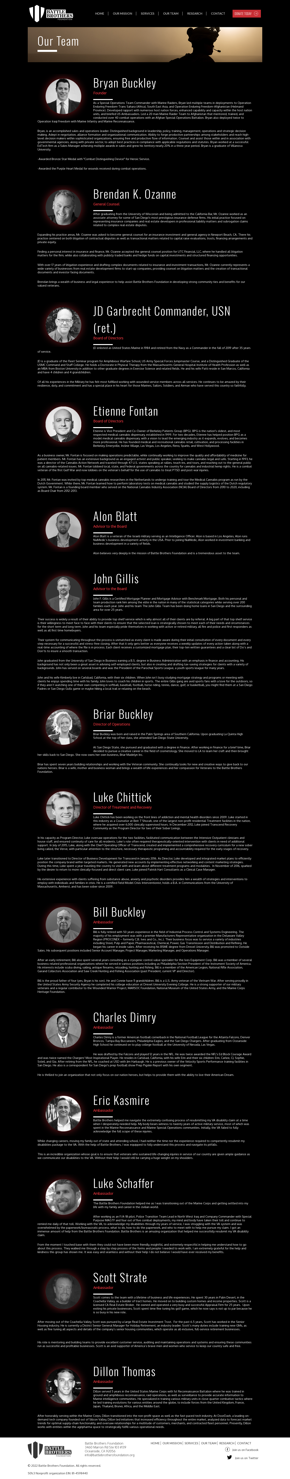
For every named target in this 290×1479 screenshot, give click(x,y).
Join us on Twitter (246, 1458)
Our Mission (122, 13)
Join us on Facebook (245, 1450)
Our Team (170, 13)
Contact (218, 13)
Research (194, 13)
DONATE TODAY (243, 13)
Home (99, 13)
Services (147, 13)
